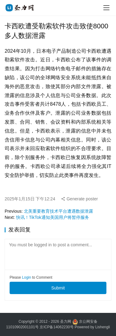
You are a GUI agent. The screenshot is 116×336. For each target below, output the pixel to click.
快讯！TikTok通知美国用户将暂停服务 (52, 217)
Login (26, 277)
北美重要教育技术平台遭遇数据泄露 (58, 211)
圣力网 (65, 321)
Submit (58, 287)
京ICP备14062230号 (56, 327)
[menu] (106, 7)
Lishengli (102, 327)
